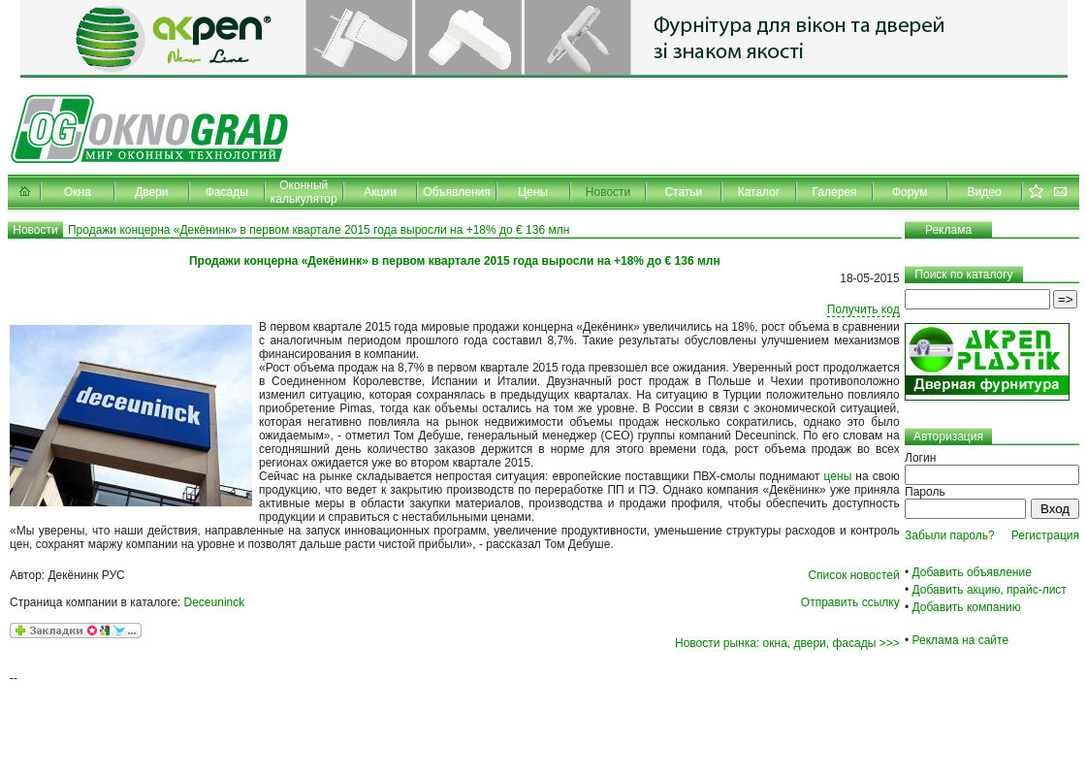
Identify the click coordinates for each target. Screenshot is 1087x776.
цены (838, 476)
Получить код (863, 309)
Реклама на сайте (960, 640)
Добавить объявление (972, 572)
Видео (985, 192)
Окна (77, 192)
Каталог (759, 192)
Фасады (227, 192)
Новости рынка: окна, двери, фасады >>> (787, 643)
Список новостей (853, 575)
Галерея (835, 192)
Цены (533, 192)
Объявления (456, 192)
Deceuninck (214, 602)
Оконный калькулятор (304, 192)
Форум (909, 192)
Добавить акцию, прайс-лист (989, 590)
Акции (380, 192)
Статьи (683, 192)
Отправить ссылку (850, 602)
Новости (608, 192)
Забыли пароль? (950, 535)
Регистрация (1045, 535)
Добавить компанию (966, 607)
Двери (151, 192)
